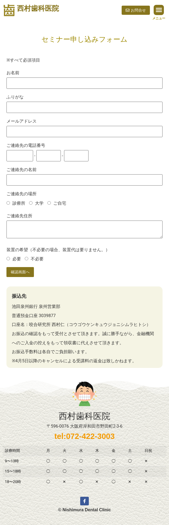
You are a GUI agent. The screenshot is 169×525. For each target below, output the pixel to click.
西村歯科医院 (38, 8)
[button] (159, 10)
